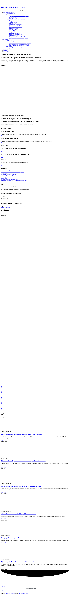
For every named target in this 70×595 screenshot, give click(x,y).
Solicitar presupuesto (5, 190)
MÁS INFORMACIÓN (6, 125)
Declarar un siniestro (10, 13)
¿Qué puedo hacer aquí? (8, 12)
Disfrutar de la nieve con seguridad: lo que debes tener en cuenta (18, 514)
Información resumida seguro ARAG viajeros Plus (20, 43)
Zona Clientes (6, 51)
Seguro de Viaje (13, 17)
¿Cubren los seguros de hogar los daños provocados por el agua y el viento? (21, 486)
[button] (4, 591)
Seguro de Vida (13, 18)
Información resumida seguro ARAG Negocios (19, 45)
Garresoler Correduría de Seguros (13, 7)
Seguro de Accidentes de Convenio (17, 36)
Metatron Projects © (10, 593)
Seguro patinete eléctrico (15, 25)
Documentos (9, 40)
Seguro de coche (13, 21)
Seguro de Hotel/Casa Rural (15, 34)
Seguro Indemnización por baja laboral (18, 32)
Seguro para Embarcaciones (15, 27)
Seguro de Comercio (14, 28)
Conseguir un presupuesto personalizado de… (16, 19)
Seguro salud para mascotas (15, 24)
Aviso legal (3, 588)
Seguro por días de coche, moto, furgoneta (19, 16)
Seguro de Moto (13, 22)
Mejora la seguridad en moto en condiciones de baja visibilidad (18, 561)
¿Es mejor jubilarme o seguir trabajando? (12, 538)
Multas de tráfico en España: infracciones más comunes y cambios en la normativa (23, 461)
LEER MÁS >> (4, 440)
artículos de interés (7, 49)
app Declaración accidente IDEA (16, 47)
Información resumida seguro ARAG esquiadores (19, 44)
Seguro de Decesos (13, 30)
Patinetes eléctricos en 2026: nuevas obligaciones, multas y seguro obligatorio (21, 434)
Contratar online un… (11, 14)
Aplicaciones (9, 46)
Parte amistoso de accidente (15, 41)
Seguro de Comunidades (14, 33)
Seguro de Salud (13, 29)
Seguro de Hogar (12, 23)
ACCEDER (3, 213)
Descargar (5, 39)
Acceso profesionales (31, 588)
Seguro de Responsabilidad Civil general (18, 38)
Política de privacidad (13, 588)
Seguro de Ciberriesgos (14, 35)
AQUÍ (2, 135)
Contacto (5, 50)
